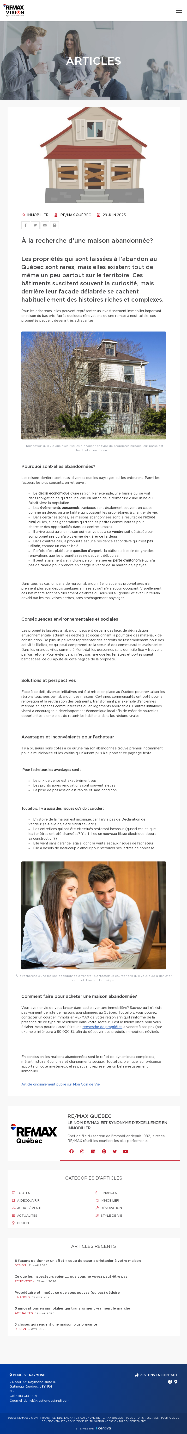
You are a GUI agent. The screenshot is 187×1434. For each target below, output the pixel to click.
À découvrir (26, 1200)
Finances (106, 1193)
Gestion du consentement (126, 1421)
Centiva (103, 1428)
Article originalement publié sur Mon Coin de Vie (60, 1084)
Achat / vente (27, 1208)
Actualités (24, 1215)
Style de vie (109, 1215)
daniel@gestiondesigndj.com (47, 1400)
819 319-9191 (27, 1396)
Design (20, 1223)
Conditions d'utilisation (86, 1421)
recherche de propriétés (102, 1027)
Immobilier (34, 215)
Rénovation (109, 1208)
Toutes (21, 1193)
